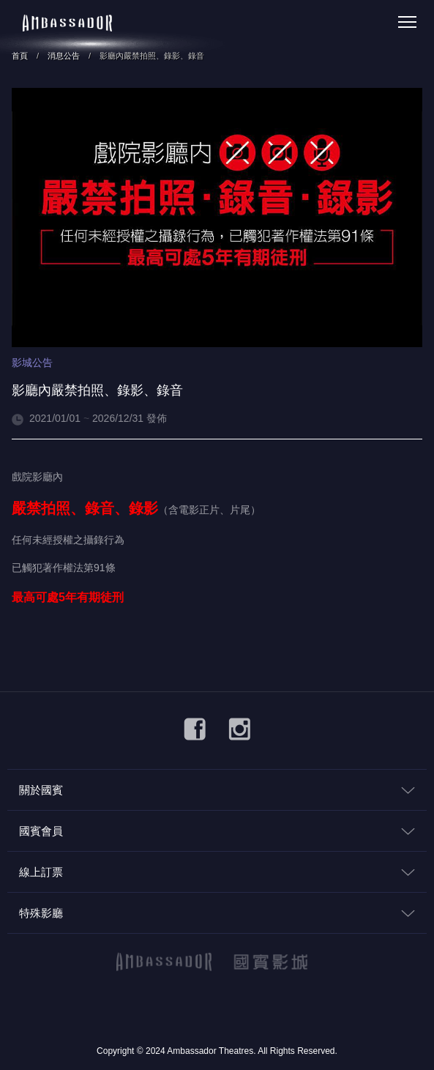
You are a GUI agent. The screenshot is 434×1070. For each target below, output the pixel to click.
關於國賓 (41, 790)
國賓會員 (41, 831)
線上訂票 (41, 872)
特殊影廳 (41, 913)
